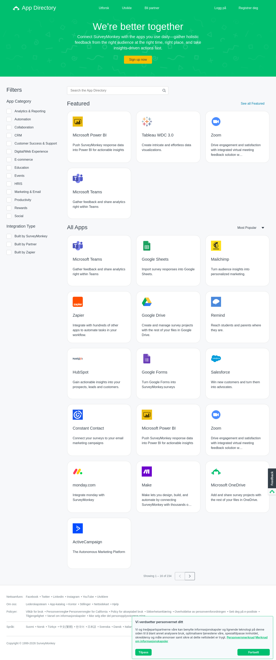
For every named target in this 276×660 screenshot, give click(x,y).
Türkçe (52, 626)
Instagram (73, 596)
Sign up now (138, 59)
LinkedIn (58, 596)
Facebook (32, 596)
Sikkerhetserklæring (158, 611)
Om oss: (11, 604)
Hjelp (115, 604)
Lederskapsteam (36, 604)
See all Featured (252, 103)
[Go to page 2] (190, 576)
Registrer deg (248, 8)
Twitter (45, 596)
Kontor (72, 604)
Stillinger (85, 604)
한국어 (80, 626)
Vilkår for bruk (34, 611)
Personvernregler (57, 611)
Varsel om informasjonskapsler (66, 615)
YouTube (88, 596)
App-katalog (57, 604)
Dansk (117, 626)
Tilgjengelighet (35, 615)
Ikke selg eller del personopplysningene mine (117, 615)
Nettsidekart (101, 604)
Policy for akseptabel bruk (127, 611)
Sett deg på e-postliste (243, 611)
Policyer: (11, 611)
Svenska (104, 626)
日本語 (92, 626)
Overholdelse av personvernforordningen (200, 611)
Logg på (220, 8)
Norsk (41, 626)
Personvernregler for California (88, 611)
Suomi (30, 626)
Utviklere (102, 596)
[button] (271, 481)
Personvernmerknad (241, 637)
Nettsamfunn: (14, 596)
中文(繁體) (66, 626)
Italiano (129, 626)
